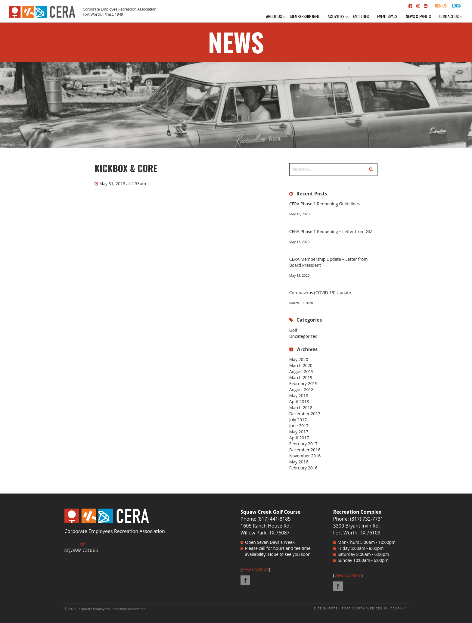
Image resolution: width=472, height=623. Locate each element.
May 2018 (298, 395)
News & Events (418, 16)
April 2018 (299, 401)
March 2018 (300, 407)
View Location (255, 569)
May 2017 (298, 432)
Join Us (441, 5)
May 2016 (298, 462)
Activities (336, 16)
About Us (274, 16)
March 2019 (300, 377)
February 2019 (303, 383)
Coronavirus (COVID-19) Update (320, 292)
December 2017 (304, 413)
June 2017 (299, 425)
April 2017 (299, 438)
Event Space (387, 16)
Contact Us (449, 16)
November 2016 (305, 456)
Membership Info (304, 16)
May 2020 (298, 359)
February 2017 (303, 444)
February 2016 (303, 468)
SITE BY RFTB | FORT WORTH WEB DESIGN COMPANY (361, 608)
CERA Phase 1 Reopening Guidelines (324, 204)
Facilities (361, 16)
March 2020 (300, 365)
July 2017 (298, 419)
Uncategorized (303, 336)
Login (456, 5)
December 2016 (304, 450)
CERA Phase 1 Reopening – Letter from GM (331, 231)
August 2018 (301, 389)
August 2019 (301, 371)
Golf (293, 330)
